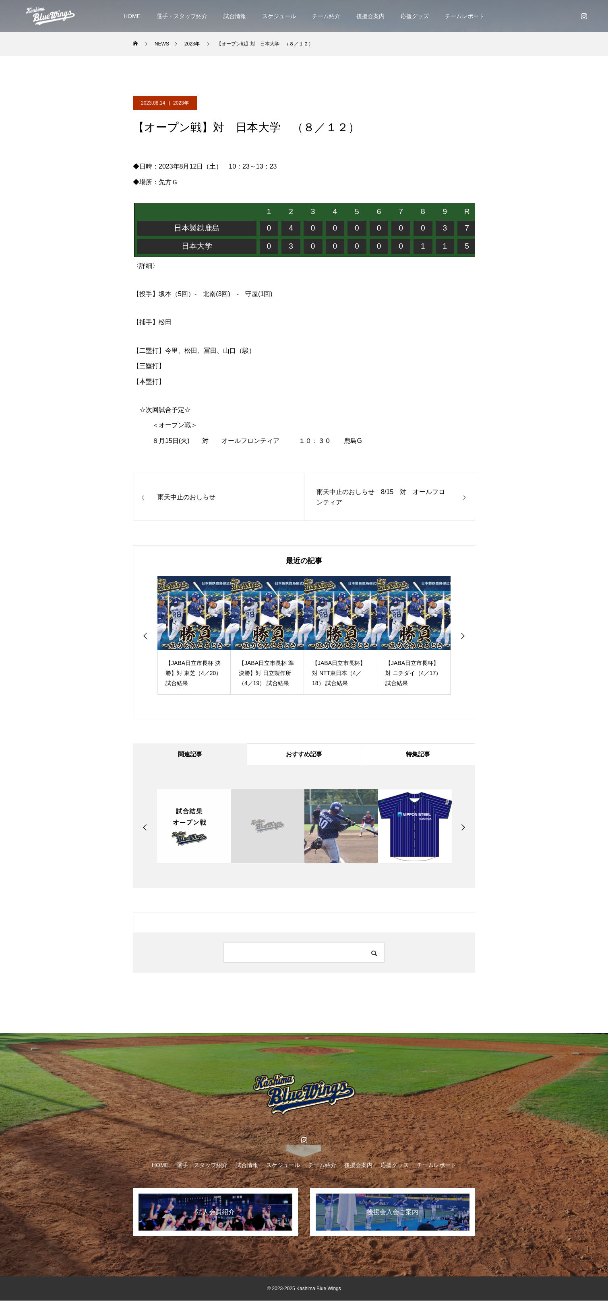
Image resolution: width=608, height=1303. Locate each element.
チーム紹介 (326, 16)
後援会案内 (370, 16)
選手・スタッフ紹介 (182, 16)
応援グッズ (415, 16)
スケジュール (279, 16)
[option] (194, 635)
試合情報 (234, 16)
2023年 (181, 103)
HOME (132, 16)
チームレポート (464, 16)
